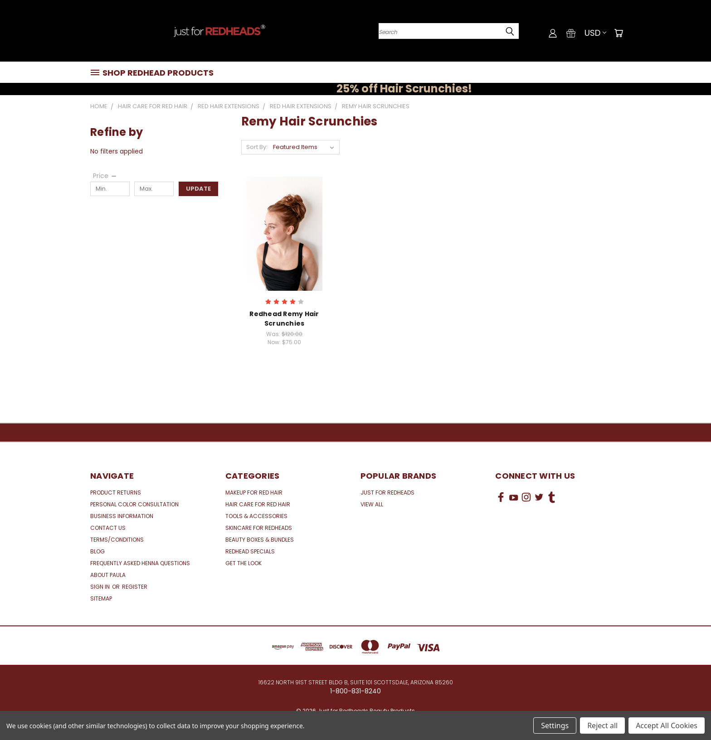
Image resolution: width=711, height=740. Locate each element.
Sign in (100, 587)
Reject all (602, 725)
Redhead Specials (250, 551)
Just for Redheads (387, 492)
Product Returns (115, 492)
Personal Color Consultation (134, 504)
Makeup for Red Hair (253, 492)
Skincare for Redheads (258, 528)
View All (371, 504)
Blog (97, 551)
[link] (558, 531)
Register (134, 587)
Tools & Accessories (256, 516)
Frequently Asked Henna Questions (140, 563)
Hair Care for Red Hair (257, 504)
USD (595, 32)
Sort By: (257, 147)
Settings (555, 725)
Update (198, 188)
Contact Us (108, 528)
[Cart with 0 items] (618, 33)
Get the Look (243, 563)
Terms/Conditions (117, 539)
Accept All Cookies (666, 725)
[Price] (105, 176)
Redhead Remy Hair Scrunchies (284, 318)
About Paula (108, 575)
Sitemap (101, 598)
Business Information (121, 516)
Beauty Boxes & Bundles (259, 539)
